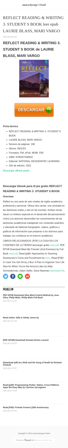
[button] (5, 276)
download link (57, 270)
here (47, 258)
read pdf (54, 245)
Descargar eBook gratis (16, 170)
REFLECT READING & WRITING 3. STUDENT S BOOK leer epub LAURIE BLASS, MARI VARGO (33, 24)
